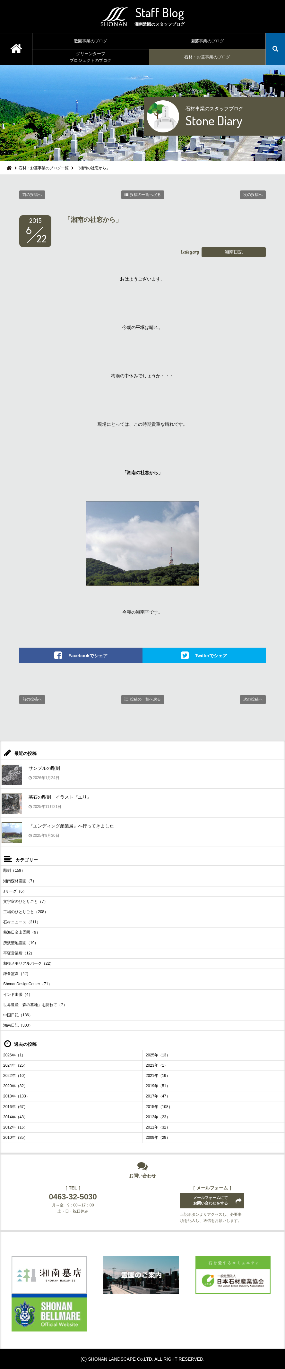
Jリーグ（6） (15, 891)
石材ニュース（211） (21, 922)
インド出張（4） (17, 994)
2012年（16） (15, 1127)
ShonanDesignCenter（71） (27, 984)
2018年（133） (16, 1096)
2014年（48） (15, 1117)
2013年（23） (158, 1117)
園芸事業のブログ (207, 40)
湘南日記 (234, 252)
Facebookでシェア (87, 655)
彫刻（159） (14, 870)
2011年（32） (158, 1127)
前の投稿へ (32, 194)
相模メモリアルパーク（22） (28, 963)
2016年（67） (15, 1106)
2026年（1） (14, 1055)
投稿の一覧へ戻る (145, 194)
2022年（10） (15, 1075)
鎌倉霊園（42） (16, 973)
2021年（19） (158, 1075)
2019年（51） (158, 1086)
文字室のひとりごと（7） (25, 901)
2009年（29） (158, 1137)
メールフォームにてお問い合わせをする (210, 1200)
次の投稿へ (253, 194)
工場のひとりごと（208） (25, 912)
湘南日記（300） (18, 1025)
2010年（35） (15, 1137)
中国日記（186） (18, 1015)
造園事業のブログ (90, 40)
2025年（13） (158, 1055)
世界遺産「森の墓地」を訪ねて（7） (35, 1005)
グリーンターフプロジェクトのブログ (90, 57)
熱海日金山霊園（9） (21, 932)
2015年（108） (159, 1106)
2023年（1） (157, 1065)
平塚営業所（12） (18, 953)
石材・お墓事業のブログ (207, 57)
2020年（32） (15, 1086)
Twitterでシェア (211, 655)
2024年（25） (15, 1065)
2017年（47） (158, 1096)
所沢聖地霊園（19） (20, 943)
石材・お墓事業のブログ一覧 (44, 168)
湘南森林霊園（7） (19, 881)
